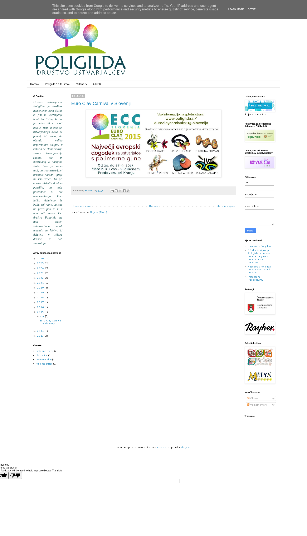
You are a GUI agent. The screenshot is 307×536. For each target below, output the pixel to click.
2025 (40, 263)
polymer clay (44, 359)
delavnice (42, 355)
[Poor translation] (15, 475)
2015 (40, 312)
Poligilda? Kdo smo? (57, 84)
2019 (40, 292)
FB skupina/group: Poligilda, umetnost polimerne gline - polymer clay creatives (259, 256)
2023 (40, 273)
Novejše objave (81, 206)
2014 (40, 331)
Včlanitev (81, 84)
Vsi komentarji (257, 404)
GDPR (97, 84)
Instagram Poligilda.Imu (255, 278)
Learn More (236, 9)
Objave (252, 398)
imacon (161, 447)
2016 (40, 307)
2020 (40, 287)
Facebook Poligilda (259, 246)
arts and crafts (45, 351)
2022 (40, 278)
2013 (40, 335)
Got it (251, 9)
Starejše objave (225, 206)
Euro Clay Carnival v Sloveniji (101, 103)
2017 (40, 302)
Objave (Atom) (98, 212)
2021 (40, 283)
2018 (40, 297)
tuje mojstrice (44, 363)
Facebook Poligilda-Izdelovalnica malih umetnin (260, 269)
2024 (40, 268)
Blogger (185, 447)
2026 (40, 258)
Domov (34, 84)
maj (42, 316)
